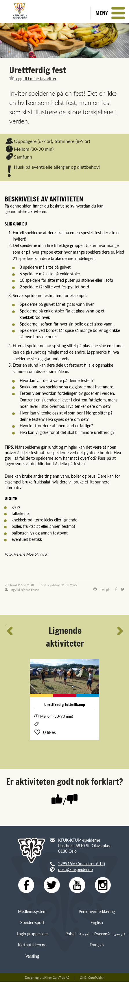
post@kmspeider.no (75, 869)
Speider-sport (32, 922)
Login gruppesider (32, 933)
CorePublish (96, 977)
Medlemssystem (32, 911)
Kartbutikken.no (32, 945)
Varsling (32, 956)
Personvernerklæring (97, 911)
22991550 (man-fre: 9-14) (81, 863)
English (97, 922)
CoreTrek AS (61, 977)
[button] (110, 13)
